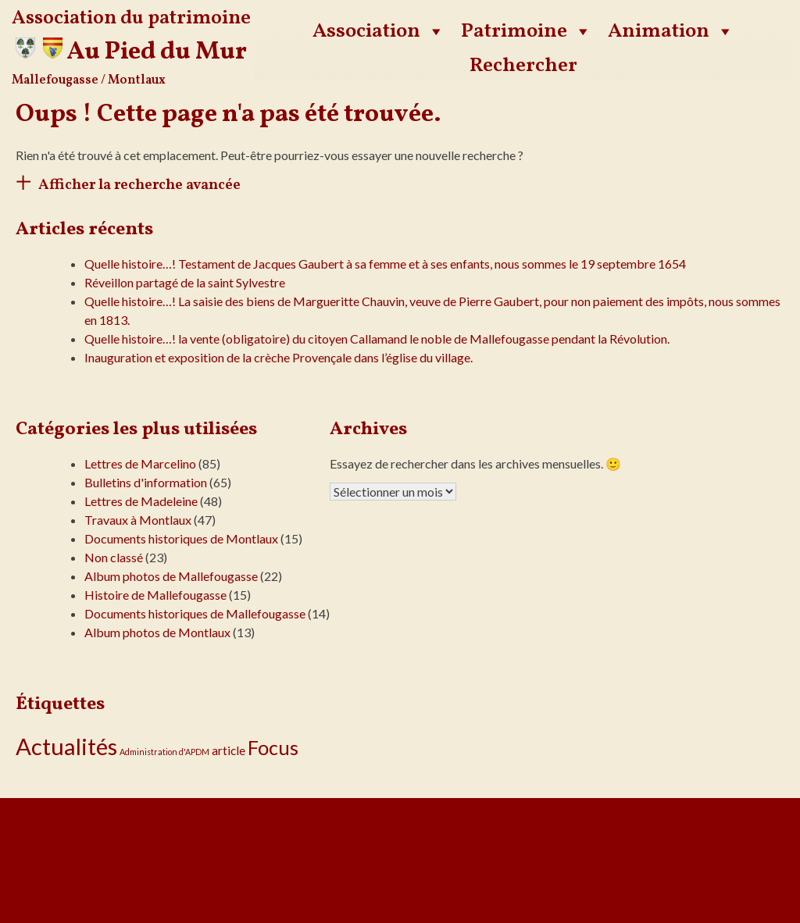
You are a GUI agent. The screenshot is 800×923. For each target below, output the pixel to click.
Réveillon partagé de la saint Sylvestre (184, 282)
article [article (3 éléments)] (228, 750)
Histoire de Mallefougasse (155, 594)
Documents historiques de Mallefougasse (194, 613)
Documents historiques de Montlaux (181, 538)
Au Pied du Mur (156, 52)
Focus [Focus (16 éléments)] (273, 747)
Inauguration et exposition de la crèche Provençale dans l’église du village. (278, 357)
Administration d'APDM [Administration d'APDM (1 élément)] (164, 752)
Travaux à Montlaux (137, 519)
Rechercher (523, 66)
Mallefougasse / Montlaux (89, 80)
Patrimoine (526, 31)
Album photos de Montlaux (157, 632)
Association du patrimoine (131, 18)
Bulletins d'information (145, 482)
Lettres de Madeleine (141, 501)
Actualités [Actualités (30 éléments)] (66, 746)
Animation (671, 31)
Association (378, 31)
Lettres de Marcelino (140, 463)
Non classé (113, 557)
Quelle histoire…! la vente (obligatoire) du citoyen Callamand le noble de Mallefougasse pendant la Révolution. (377, 338)
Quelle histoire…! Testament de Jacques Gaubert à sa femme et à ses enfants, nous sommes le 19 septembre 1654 (385, 263)
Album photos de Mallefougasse (171, 575)
